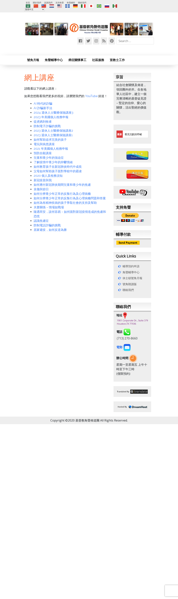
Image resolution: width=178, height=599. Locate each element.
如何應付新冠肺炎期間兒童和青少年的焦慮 (62, 185)
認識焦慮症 (41, 221)
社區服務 (98, 60)
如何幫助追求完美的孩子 (50, 139)
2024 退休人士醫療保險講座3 (53, 112)
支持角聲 (59, 2)
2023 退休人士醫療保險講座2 (53, 130)
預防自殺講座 (43, 153)
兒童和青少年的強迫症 (49, 157)
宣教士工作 (117, 60)
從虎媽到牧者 (43, 121)
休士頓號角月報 (132, 278)
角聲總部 (71, 2)
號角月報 (33, 60)
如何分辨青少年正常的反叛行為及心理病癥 (62, 194)
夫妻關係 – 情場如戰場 (49, 207)
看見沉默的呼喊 (133, 134)
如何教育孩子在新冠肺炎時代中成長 (58, 166)
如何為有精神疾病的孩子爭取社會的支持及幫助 (65, 203)
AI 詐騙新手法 (43, 108)
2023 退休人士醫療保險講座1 (53, 135)
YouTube (91, 96)
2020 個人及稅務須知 (48, 176)
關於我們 (37, 2)
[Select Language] (34, 9)
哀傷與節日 (41, 189)
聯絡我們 (82, 2)
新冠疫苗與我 (43, 180)
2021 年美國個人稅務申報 (51, 148)
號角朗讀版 (130, 284)
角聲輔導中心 (54, 60)
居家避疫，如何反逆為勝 (50, 230)
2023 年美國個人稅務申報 (51, 117)
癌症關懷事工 (77, 60)
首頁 (28, 2)
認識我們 (48, 2)
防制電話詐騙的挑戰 (47, 225)
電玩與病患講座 (44, 144)
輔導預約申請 (131, 266)
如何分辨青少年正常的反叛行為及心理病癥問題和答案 (70, 198)
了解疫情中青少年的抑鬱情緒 (53, 162)
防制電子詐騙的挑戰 (47, 126)
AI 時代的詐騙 (43, 103)
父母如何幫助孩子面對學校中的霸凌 (58, 171)
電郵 (123, 347)
